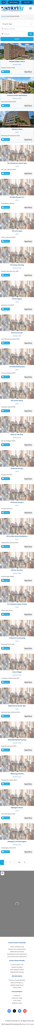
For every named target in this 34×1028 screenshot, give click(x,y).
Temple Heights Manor (17, 61)
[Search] (31, 34)
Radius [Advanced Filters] (17, 39)
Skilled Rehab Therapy (17, 972)
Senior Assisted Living (17, 947)
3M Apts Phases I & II (17, 197)
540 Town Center (17, 333)
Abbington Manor (17, 807)
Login (3, 2)
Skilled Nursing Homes (17, 952)
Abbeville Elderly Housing (17, 740)
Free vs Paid (17, 1000)
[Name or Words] (17, 29)
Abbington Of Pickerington (17, 841)
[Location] (13, 34)
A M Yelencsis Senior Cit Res (17, 604)
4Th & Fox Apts (17, 231)
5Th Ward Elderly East (17, 366)
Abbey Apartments (17, 774)
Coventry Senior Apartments (17, 95)
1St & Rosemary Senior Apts (17, 163)
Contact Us (17, 996)
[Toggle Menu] (30, 8)
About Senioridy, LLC (17, 983)
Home (3, 16)
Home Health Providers (17, 970)
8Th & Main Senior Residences (17, 536)
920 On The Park (17, 570)
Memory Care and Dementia (17, 949)
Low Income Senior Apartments (17, 957)
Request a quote (17, 1003)
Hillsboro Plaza (17, 129)
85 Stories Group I (17, 468)
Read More (28, 72)
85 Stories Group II (16, 502)
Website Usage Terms (17, 985)
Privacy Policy (17, 988)
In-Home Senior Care (17, 965)
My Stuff (26, 2)
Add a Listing (13, 2)
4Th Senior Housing (17, 265)
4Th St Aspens (17, 299)
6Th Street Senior (17, 400)
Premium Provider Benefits (17, 980)
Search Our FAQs (17, 998)
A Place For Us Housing (17, 638)
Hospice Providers (17, 967)
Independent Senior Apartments (17, 954)
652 (19, 862)
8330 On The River (17, 434)
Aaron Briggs (17, 672)
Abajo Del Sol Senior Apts (17, 706)
